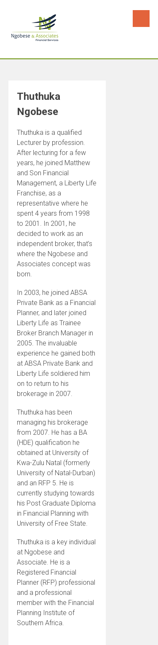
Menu (141, 18)
